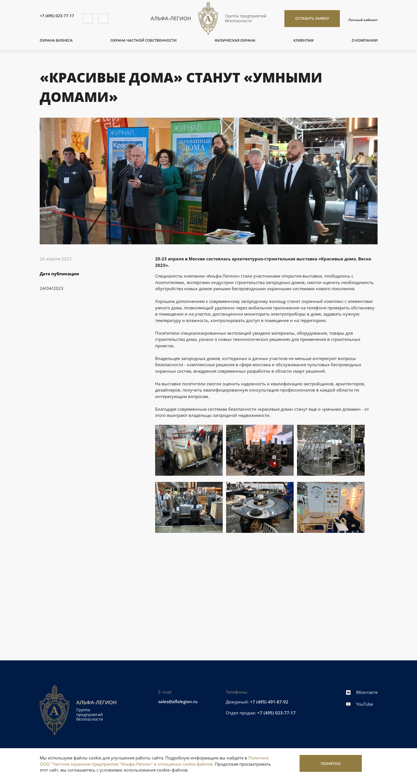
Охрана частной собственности (143, 40)
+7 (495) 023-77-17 (57, 16)
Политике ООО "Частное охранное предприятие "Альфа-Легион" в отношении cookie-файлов (154, 761)
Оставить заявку (312, 18)
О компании (365, 40)
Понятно (331, 763)
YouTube (359, 704)
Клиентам (303, 40)
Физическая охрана (235, 40)
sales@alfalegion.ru (178, 701)
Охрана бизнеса (56, 40)
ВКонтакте (362, 692)
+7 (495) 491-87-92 (269, 702)
